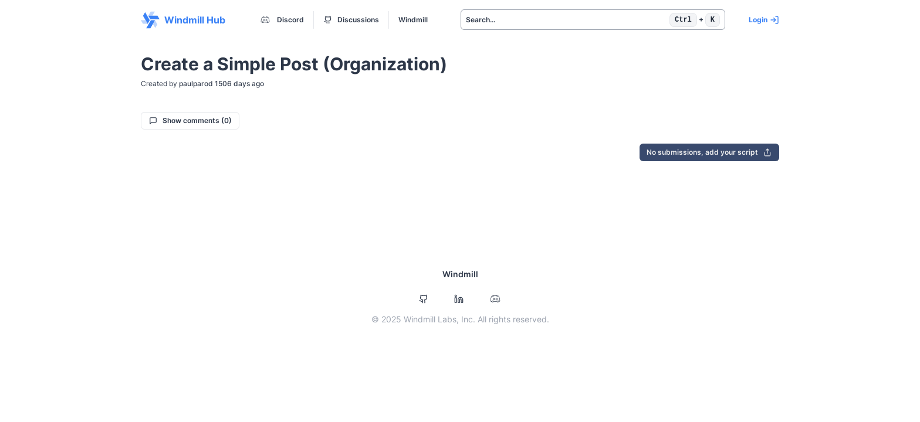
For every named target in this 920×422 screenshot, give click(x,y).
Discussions (351, 19)
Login (764, 20)
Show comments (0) (190, 120)
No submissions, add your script (709, 152)
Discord (281, 20)
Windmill (413, 19)
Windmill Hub (183, 20)
